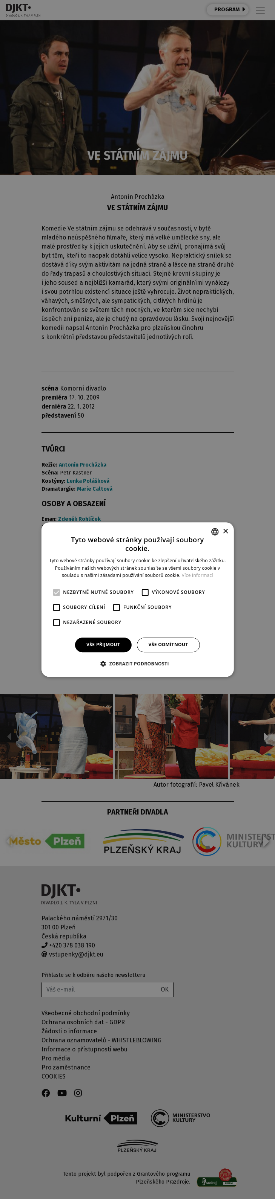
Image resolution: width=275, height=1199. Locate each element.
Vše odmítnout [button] (168, 644)
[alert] (137, 599)
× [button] (225, 531)
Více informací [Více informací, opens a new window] (197, 575)
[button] (137, 663)
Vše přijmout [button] (103, 644)
